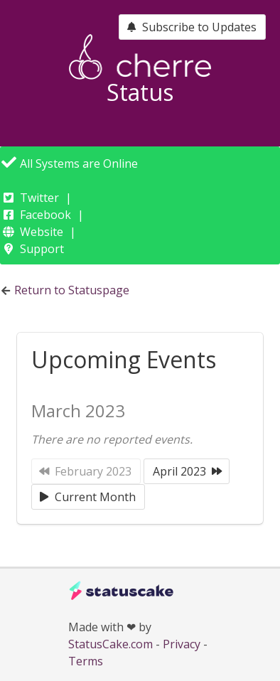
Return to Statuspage (71, 290)
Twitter (39, 197)
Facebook (45, 214)
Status (140, 92)
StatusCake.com (110, 644)
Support (42, 249)
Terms (85, 661)
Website (41, 232)
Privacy (181, 644)
